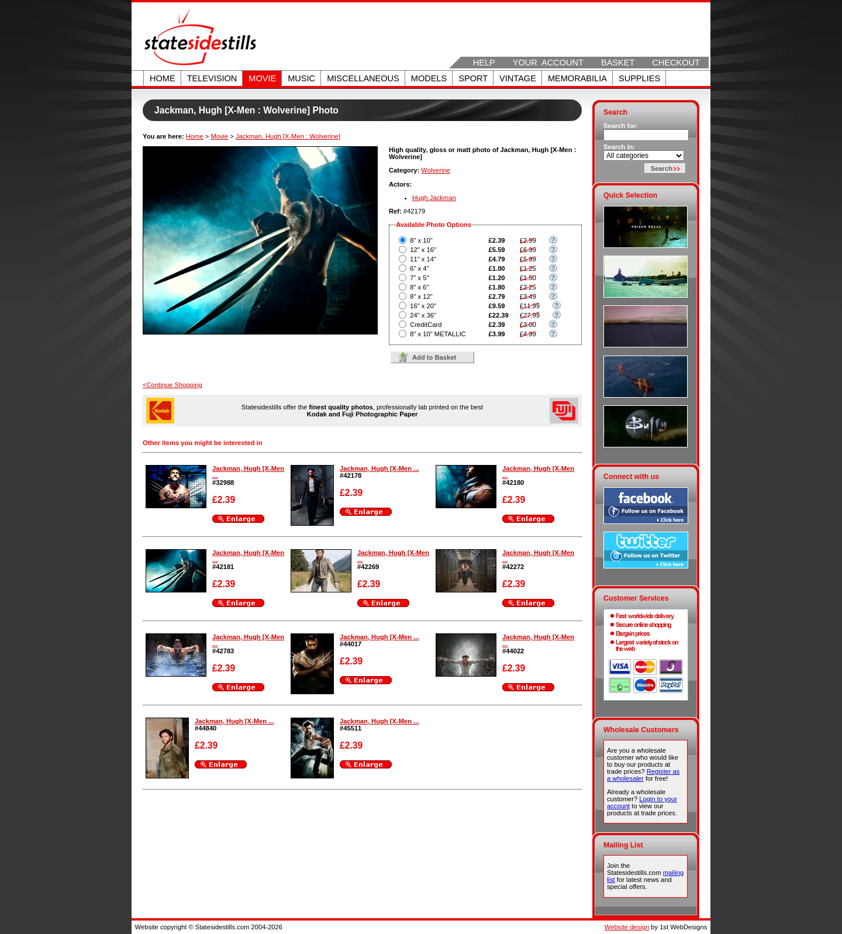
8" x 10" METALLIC (437, 333)
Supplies (639, 78)
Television (212, 78)
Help (484, 62)
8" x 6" (419, 287)
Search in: (619, 146)
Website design (627, 926)
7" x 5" (419, 277)
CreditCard (425, 324)
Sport (473, 78)
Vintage (517, 78)
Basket (617, 62)
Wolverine (435, 170)
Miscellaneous (363, 78)
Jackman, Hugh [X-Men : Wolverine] (288, 136)
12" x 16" (423, 249)
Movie (262, 78)
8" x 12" (421, 296)
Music (301, 78)
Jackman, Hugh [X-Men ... (379, 468)
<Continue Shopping (172, 384)
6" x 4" (419, 268)
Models (429, 78)
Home (162, 78)
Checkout (676, 62)
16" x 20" (423, 305)
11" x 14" (423, 259)
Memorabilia (577, 78)
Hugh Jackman (434, 197)
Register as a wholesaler (643, 775)
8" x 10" (421, 240)
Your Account (548, 62)
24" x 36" (423, 315)
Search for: (620, 125)
